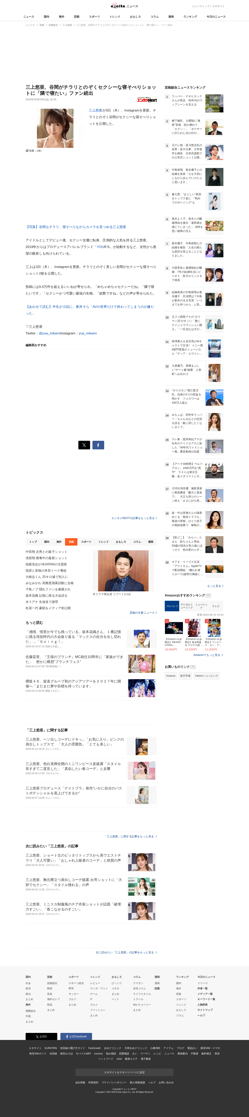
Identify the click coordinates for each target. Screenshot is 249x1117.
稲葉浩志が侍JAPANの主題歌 (46, 564)
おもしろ (135, 16)
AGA (119, 1058)
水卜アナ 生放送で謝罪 (42, 601)
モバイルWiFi (83, 1053)
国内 (46, 16)
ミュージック (201, 655)
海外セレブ (53, 999)
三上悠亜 (95, 110)
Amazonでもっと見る (206, 703)
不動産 (194, 1053)
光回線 (53, 1053)
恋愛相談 (124, 1053)
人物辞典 (202, 1004)
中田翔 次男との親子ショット (46, 551)
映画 (49, 988)
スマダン (138, 983)
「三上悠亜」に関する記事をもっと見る (130, 836)
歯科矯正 (206, 1053)
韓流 (49, 1004)
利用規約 (93, 1082)
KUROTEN (51, 1048)
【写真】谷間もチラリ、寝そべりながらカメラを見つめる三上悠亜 (76, 227)
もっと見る (215, 634)
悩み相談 (111, 1053)
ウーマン (145, 1053)
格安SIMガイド (37, 1053)
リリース (203, 983)
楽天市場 (185, 724)
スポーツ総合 (76, 983)
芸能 (76, 16)
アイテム (168, 1048)
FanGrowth (94, 1048)
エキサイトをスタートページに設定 (124, 1072)
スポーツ (94, 16)
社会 (28, 983)
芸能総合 (52, 983)
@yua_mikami (49, 333)
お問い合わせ (166, 1082)
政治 (28, 993)
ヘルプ (201, 1015)
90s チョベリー (142, 1004)
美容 (217, 1053)
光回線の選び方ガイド (72, 1048)
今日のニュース (216, 16)
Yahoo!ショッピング (206, 724)
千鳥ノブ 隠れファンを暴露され (48, 589)
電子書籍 (146, 1058)
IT (91, 999)
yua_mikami (88, 333)
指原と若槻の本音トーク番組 (46, 570)
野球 (71, 988)
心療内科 (155, 1048)
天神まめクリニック (135, 1048)
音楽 (49, 993)
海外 (61, 16)
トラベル (138, 999)
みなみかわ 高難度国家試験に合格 (50, 583)
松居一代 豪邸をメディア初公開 (48, 608)
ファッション (97, 1009)
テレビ (216, 655)
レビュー (95, 983)
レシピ (157, 1053)
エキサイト (218, 6)
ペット (115, 999)
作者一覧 (202, 988)
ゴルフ (72, 999)
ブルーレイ (172, 655)
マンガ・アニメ (99, 988)
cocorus (98, 1053)
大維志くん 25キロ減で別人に (47, 576)
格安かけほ (66, 1053)
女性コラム (139, 988)
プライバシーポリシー (114, 1082)
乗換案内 (182, 1053)
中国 (28, 1016)
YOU (100, 247)
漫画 (171, 16)
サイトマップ (205, 1009)
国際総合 (31, 1010)
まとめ (29, 999)
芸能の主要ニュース (143, 612)
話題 (157, 988)
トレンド (114, 16)
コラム (154, 16)
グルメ (94, 1004)
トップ (33, 541)
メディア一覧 (205, 993)
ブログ (180, 1048)
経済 (28, 988)
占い (134, 1053)
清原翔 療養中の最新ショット (46, 558)
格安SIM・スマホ (210, 1048)
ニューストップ (201, 6)
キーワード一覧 (206, 999)
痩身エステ (131, 1058)
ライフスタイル (142, 993)
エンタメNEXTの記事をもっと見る (134, 518)
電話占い (192, 1048)
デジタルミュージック (187, 655)
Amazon (171, 724)
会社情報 (80, 1082)
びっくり (117, 983)
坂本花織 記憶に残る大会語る (46, 595)
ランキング (190, 16)
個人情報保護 (137, 1082)
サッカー (74, 993)
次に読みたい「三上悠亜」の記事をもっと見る (126, 952)
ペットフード (105, 1058)
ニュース (28, 16)
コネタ (115, 988)
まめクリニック (112, 1048)
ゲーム (94, 993)
